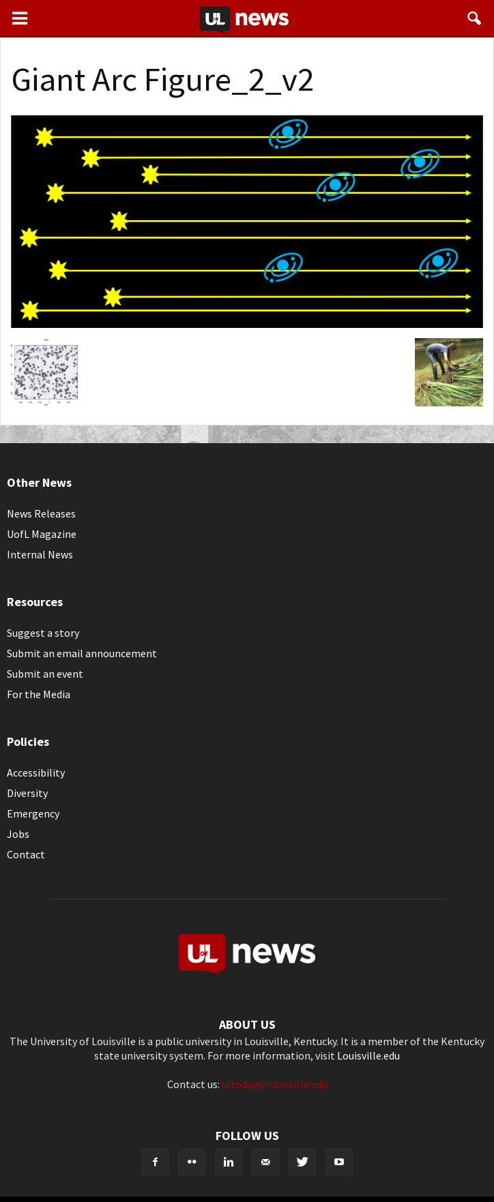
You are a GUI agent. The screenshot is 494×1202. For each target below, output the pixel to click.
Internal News (40, 554)
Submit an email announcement (82, 653)
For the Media (38, 694)
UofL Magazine (41, 534)
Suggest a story (43, 633)
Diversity (27, 793)
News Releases (41, 513)
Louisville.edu (368, 1055)
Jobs (18, 834)
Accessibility (36, 772)
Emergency (33, 813)
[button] (475, 18)
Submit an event (45, 673)
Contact (26, 854)
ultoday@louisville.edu (275, 1084)
